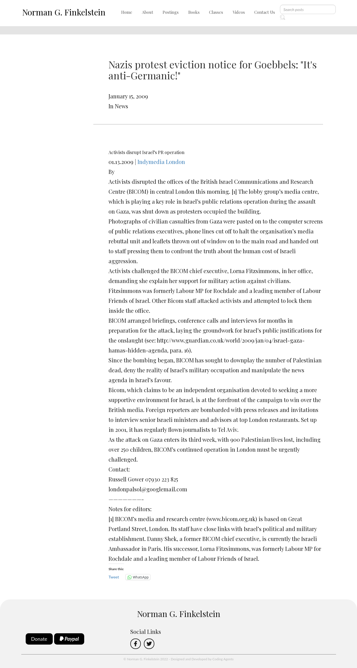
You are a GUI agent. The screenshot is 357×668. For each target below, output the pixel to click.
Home (126, 12)
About (147, 12)
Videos (239, 12)
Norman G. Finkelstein (63, 12)
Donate (39, 639)
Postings (171, 12)
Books (194, 12)
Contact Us (264, 12)
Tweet (114, 577)
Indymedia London (161, 161)
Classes (216, 12)
